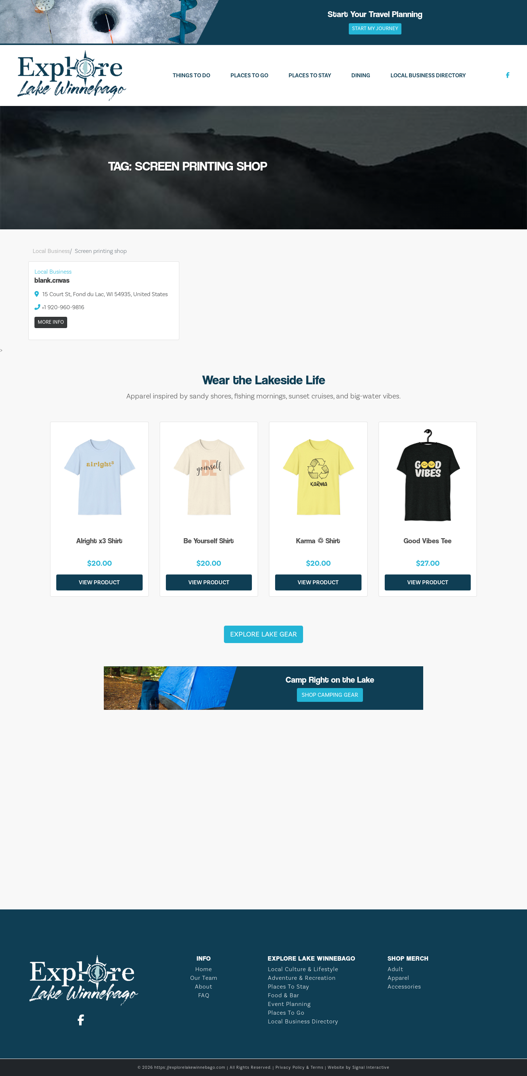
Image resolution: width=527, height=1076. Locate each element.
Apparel (398, 977)
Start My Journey (375, 28)
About (203, 986)
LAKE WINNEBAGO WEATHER (263, 865)
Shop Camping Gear (330, 695)
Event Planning (289, 1004)
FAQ (203, 995)
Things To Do (191, 75)
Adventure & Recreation (302, 977)
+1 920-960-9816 (59, 307)
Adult (395, 969)
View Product (99, 582)
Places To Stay (310, 75)
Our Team (203, 977)
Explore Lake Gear (263, 634)
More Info (51, 322)
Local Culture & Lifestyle (303, 969)
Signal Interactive (370, 1067)
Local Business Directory (428, 75)
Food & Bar (283, 995)
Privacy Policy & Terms (299, 1067)
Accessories (404, 986)
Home (203, 969)
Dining (360, 75)
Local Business (51, 250)
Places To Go (249, 75)
